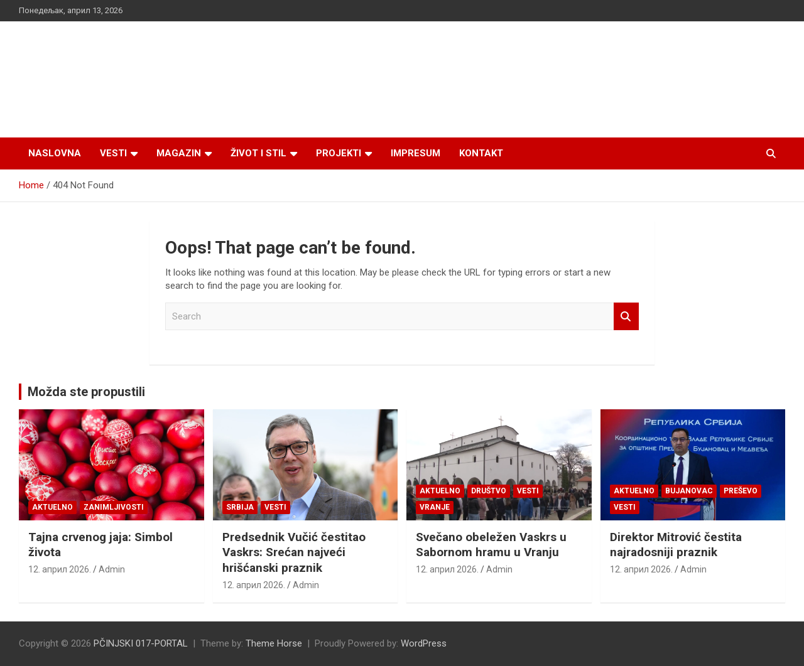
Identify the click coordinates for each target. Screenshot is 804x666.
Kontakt (481, 153)
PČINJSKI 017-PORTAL (141, 643)
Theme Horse (274, 643)
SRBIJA (240, 507)
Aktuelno (52, 507)
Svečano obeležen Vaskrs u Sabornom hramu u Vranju (491, 545)
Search (626, 317)
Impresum (415, 153)
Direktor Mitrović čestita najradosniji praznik (676, 545)
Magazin (178, 153)
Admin (112, 569)
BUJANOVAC (689, 490)
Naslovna (54, 153)
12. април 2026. (59, 569)
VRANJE (435, 507)
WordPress (424, 643)
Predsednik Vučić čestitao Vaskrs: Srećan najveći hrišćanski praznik (294, 552)
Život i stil (258, 153)
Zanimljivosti (114, 507)
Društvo (488, 490)
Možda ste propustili (86, 391)
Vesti (113, 153)
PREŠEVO (741, 490)
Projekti (338, 153)
